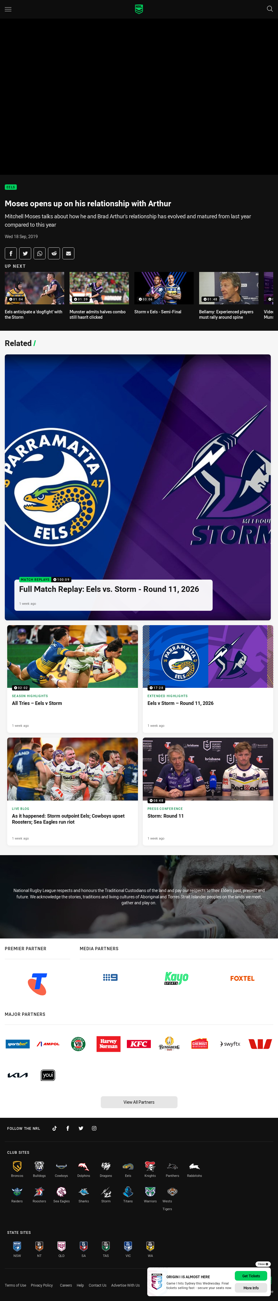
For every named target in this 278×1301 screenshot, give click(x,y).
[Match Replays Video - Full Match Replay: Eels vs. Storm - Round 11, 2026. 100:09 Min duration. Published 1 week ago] (138, 487)
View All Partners (139, 1102)
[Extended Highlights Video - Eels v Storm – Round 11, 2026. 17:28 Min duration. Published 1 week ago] (208, 679)
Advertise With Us (125, 1285)
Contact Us (97, 1285)
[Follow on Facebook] (67, 1128)
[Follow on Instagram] (94, 1128)
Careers (66, 1285)
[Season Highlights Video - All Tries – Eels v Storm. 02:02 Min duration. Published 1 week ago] (72, 679)
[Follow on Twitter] (81, 1128)
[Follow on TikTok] (54, 1128)
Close (263, 1264)
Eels (11, 187)
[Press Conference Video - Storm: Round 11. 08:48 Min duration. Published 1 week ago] (208, 791)
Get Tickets (251, 1275)
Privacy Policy (42, 1285)
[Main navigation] (8, 9)
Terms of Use (15, 1285)
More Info (251, 1287)
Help (80, 1285)
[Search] (270, 9)
